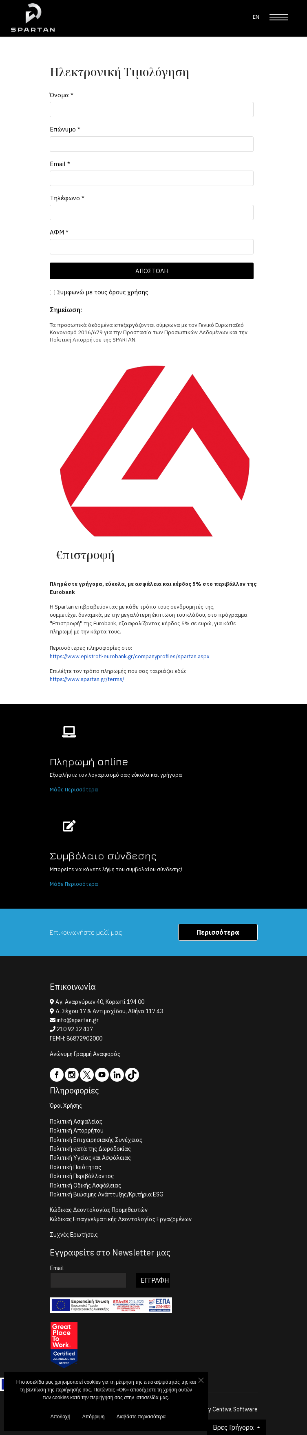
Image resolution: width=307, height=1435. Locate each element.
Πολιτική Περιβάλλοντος (82, 1176)
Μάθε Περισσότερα (74, 789)
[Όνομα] (152, 109)
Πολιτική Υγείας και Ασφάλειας (90, 1157)
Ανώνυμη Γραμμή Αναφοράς (85, 1054)
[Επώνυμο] (152, 143)
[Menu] (278, 17)
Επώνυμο (65, 129)
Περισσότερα (218, 932)
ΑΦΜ (59, 232)
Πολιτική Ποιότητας (75, 1167)
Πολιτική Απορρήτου (77, 1130)
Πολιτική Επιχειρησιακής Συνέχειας (96, 1140)
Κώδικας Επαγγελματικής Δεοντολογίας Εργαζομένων (121, 1219)
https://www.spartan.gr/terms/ (87, 679)
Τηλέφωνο (67, 198)
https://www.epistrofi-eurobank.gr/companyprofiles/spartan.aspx (130, 656)
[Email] (152, 178)
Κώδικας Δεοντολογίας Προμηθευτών (99, 1210)
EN (256, 16)
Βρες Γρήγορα (234, 1427)
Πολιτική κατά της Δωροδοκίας (90, 1148)
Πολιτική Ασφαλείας (76, 1121)
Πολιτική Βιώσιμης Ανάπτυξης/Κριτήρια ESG (106, 1194)
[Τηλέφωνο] (152, 212)
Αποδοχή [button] (61, 1418)
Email (60, 163)
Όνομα (61, 95)
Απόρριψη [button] (93, 1418)
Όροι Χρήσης (66, 1105)
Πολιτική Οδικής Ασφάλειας (85, 1185)
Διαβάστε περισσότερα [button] (141, 1418)
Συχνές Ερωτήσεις (74, 1234)
